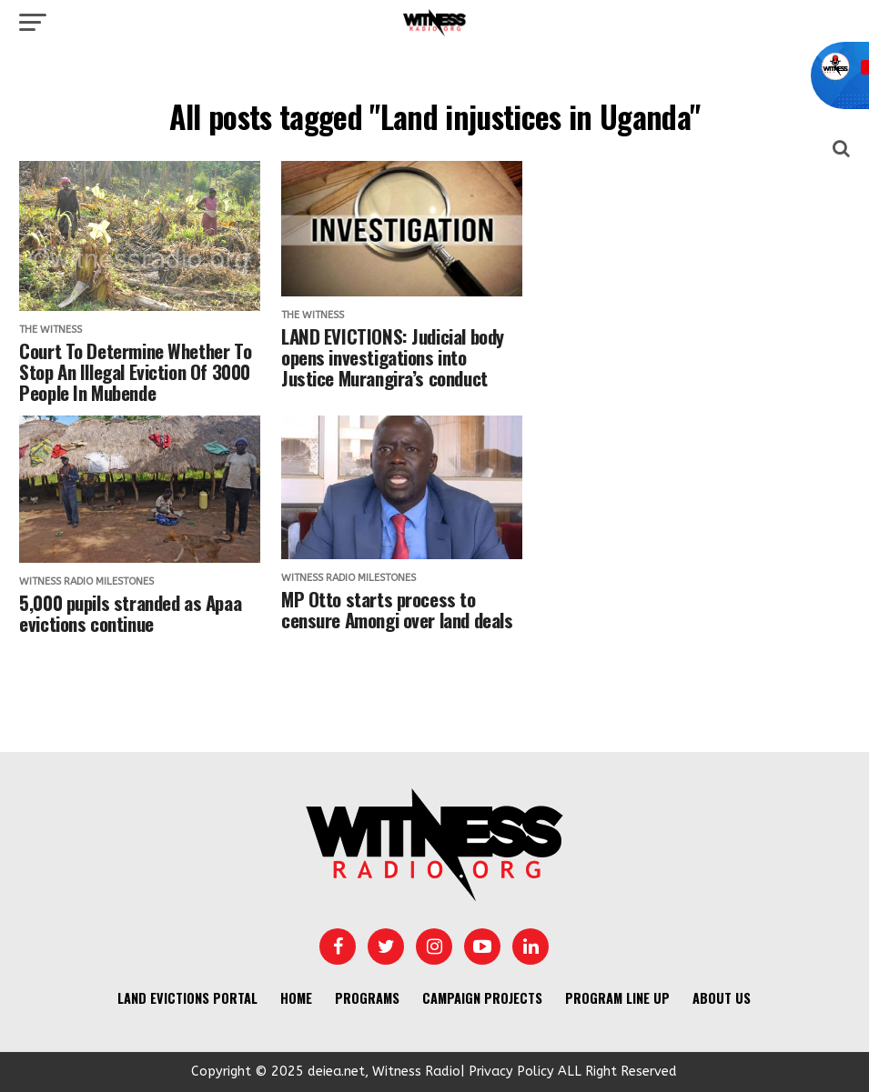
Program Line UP (617, 997)
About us (721, 997)
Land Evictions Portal (187, 997)
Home (296, 997)
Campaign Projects (482, 997)
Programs (367, 997)
